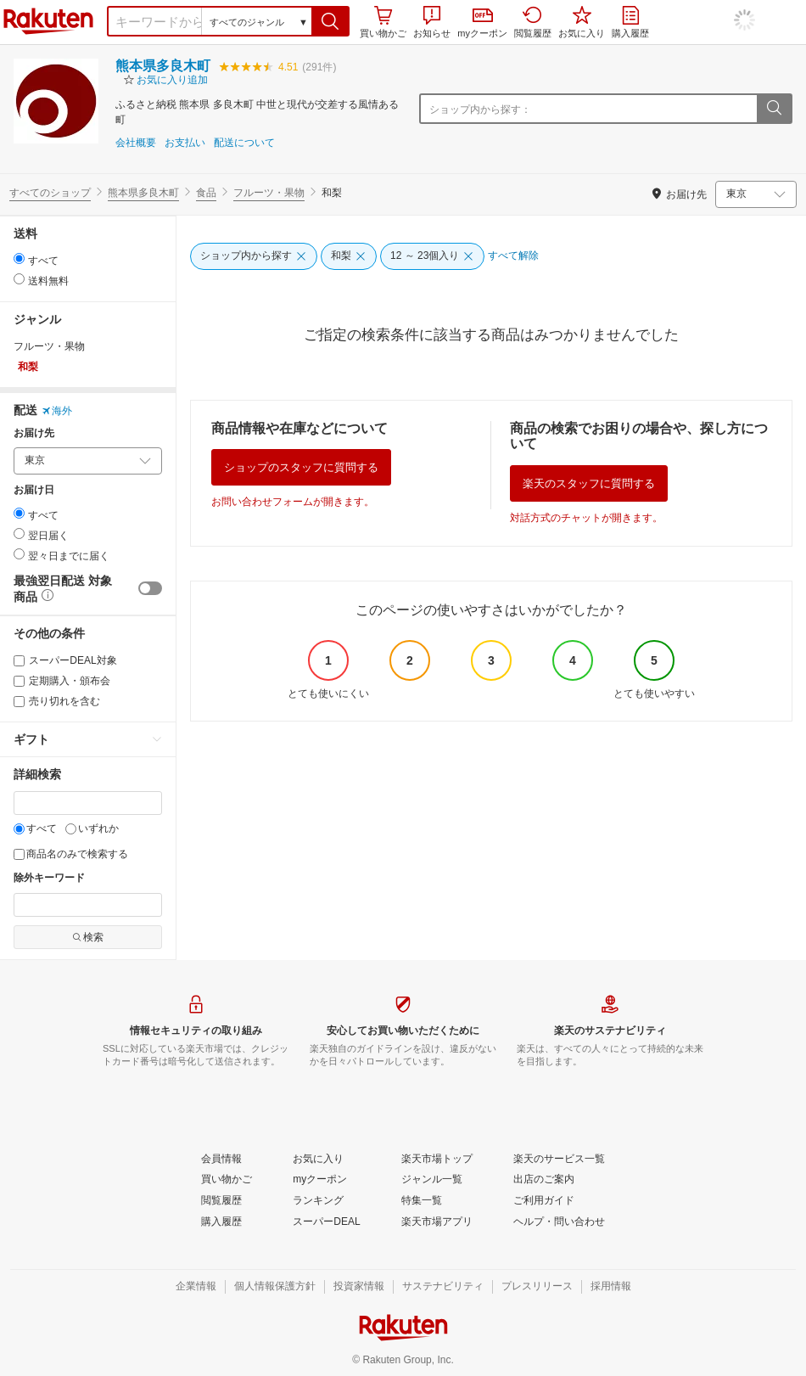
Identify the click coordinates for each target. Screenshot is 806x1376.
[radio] (19, 258)
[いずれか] (70, 828)
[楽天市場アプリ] (437, 1222)
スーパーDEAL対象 (65, 660)
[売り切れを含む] (19, 701)
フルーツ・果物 (269, 193)
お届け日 (34, 490)
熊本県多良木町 (162, 66)
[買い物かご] (226, 1180)
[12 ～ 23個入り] (432, 256)
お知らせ (432, 22)
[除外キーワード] (88, 905)
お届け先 (34, 433)
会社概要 (135, 143)
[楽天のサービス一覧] (559, 1159)
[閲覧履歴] (221, 1201)
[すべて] (19, 828)
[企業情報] (196, 1287)
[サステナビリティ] (443, 1287)
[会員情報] (221, 1159)
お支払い (185, 143)
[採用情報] (611, 1287)
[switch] (150, 588)
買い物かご (383, 22)
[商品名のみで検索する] (19, 854)
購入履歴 (630, 22)
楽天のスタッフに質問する (589, 483)
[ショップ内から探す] (253, 256)
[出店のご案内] (543, 1180)
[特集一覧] (421, 1201)
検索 (88, 937)
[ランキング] (318, 1201)
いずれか (92, 828)
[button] (330, 21)
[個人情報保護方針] (275, 1287)
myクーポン (482, 23)
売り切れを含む (57, 701)
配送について (244, 143)
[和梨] (349, 256)
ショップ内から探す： (480, 109)
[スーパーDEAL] (326, 1222)
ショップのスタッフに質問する (301, 467)
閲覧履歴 (532, 22)
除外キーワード (49, 878)
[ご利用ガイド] (543, 1201)
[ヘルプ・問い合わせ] (559, 1222)
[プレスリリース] (537, 1287)
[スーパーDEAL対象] (19, 660)
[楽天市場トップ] (437, 1159)
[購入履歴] (221, 1222)
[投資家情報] (358, 1287)
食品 (206, 193)
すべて (35, 828)
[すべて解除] (513, 256)
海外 (57, 411)
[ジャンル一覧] (431, 1180)
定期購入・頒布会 (62, 681)
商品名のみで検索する (71, 854)
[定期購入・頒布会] (19, 681)
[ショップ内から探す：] (644, 108)
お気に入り (581, 22)
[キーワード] (88, 803)
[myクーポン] (320, 1180)
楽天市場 (48, 21)
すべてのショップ (50, 193)
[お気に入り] (318, 1159)
